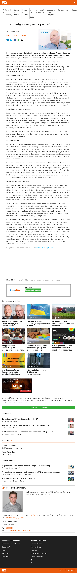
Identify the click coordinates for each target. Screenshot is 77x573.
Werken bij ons (36, 547)
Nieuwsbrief (6, 547)
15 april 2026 (6, 318)
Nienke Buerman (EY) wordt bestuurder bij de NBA (20, 419)
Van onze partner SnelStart (16, 36)
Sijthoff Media (33, 515)
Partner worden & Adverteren (11, 544)
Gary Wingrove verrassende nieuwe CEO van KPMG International (25, 425)
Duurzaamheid (63, 10)
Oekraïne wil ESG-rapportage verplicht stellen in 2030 (38, 323)
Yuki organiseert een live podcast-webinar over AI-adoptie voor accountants (62, 348)
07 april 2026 (31, 342)
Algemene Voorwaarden (39, 553)
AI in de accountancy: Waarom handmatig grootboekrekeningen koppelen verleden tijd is (12, 372)
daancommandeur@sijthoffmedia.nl (17, 530)
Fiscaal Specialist (8, 452)
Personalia (6, 413)
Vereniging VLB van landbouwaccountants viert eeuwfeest (63, 323)
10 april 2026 (31, 318)
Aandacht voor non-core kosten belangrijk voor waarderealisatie (12, 323)
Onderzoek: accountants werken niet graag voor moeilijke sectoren (37, 348)
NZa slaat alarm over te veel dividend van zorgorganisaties (38, 372)
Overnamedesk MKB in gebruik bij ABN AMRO (18, 479)
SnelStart (28, 287)
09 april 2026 (56, 318)
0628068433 (9, 528)
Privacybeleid (35, 550)
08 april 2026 (6, 342)
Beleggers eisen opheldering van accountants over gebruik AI (13, 348)
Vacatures (6, 440)
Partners (4, 550)
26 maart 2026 (7, 366)
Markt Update (8, 460)
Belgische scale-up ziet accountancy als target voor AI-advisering (26, 466)
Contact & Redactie (37, 544)
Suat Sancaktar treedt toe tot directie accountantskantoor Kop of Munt (27, 432)
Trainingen (5, 553)
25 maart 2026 (32, 366)
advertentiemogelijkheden (15, 518)
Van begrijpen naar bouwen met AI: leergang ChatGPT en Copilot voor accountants (32, 472)
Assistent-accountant (9, 446)
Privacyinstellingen (37, 557)
